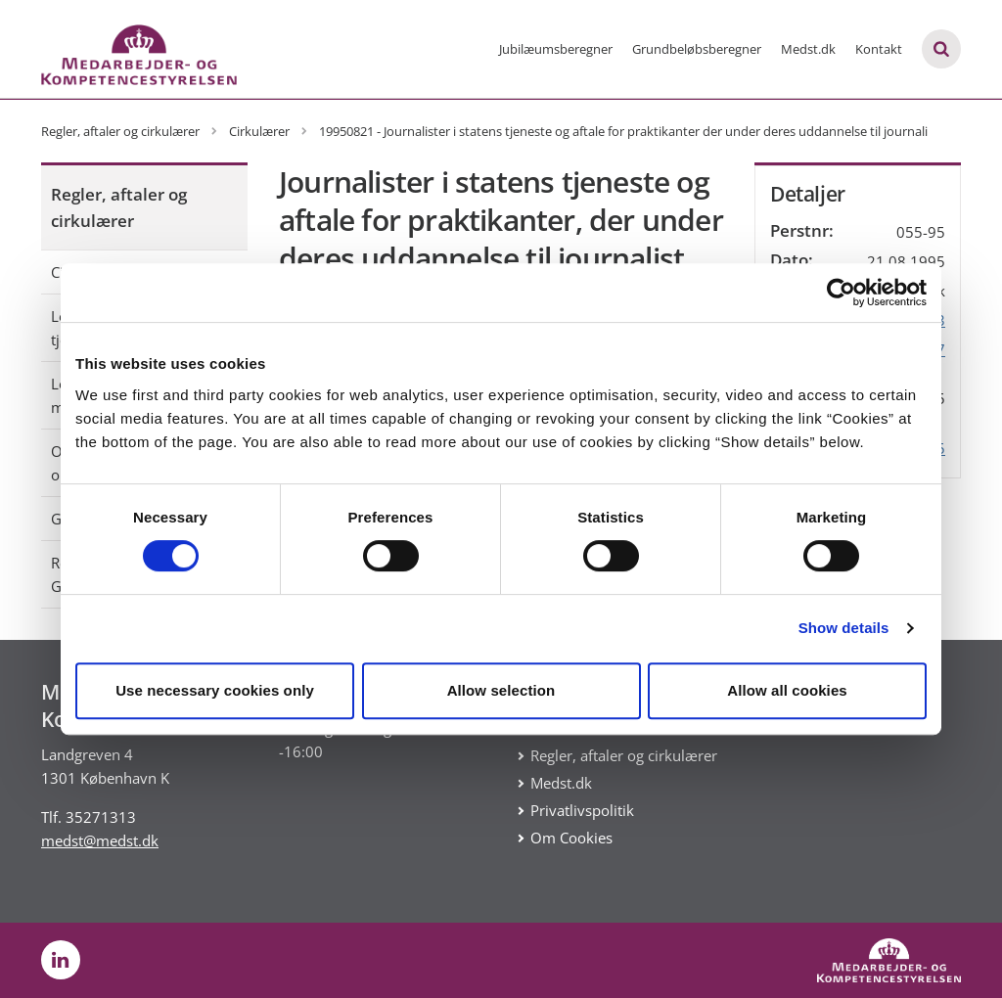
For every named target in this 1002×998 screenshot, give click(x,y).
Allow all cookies (787, 690)
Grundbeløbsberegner (696, 49)
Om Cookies (571, 837)
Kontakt (878, 49)
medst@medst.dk (100, 840)
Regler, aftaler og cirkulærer (119, 207)
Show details (843, 627)
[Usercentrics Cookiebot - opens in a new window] (841, 292)
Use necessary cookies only (214, 690)
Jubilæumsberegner (556, 49)
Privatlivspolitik (582, 810)
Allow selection (501, 690)
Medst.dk (808, 49)
